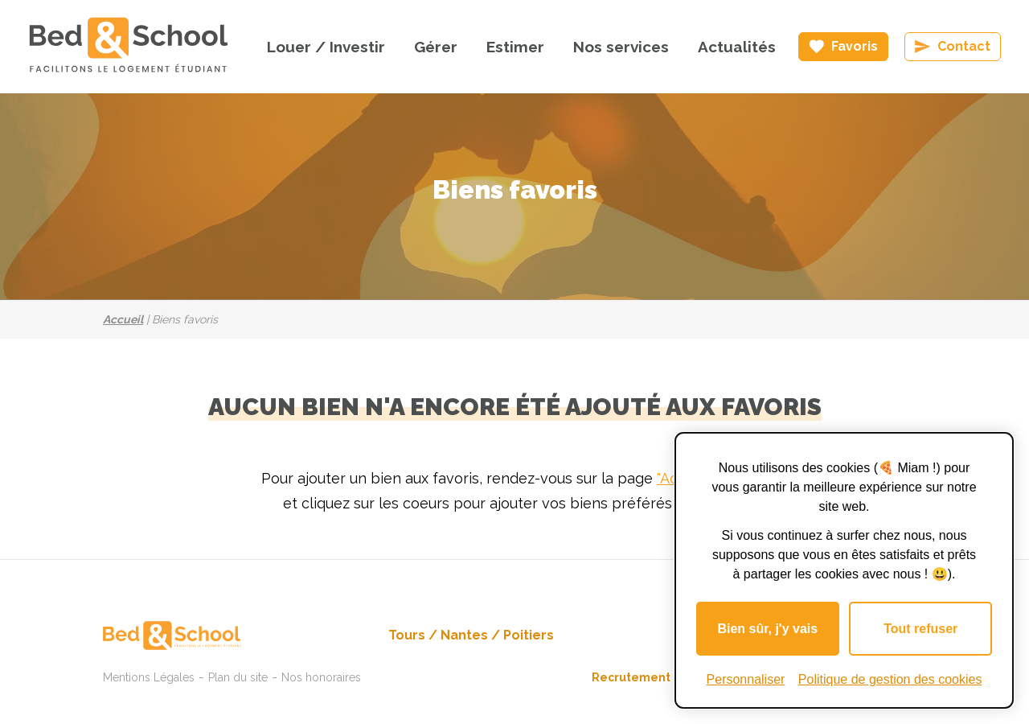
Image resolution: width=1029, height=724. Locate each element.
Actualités (737, 47)
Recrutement (631, 677)
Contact (963, 46)
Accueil (123, 319)
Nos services (621, 47)
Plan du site (238, 677)
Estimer (515, 47)
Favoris (854, 46)
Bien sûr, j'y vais (767, 629)
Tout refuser (920, 629)
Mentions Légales (149, 677)
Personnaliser (746, 679)
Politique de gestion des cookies (890, 679)
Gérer (435, 47)
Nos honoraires (321, 677)
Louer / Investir (326, 47)
